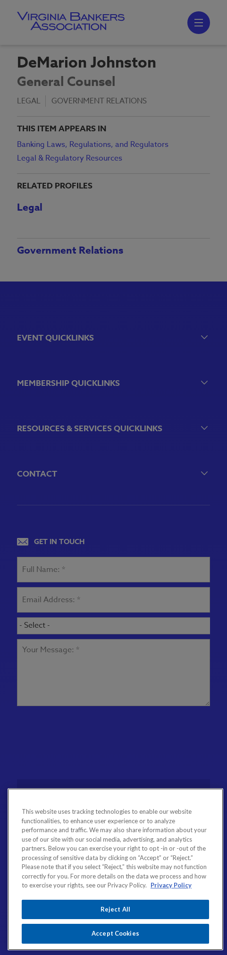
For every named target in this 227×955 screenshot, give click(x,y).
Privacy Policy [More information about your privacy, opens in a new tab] (171, 885)
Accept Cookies (115, 933)
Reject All (115, 909)
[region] (115, 869)
